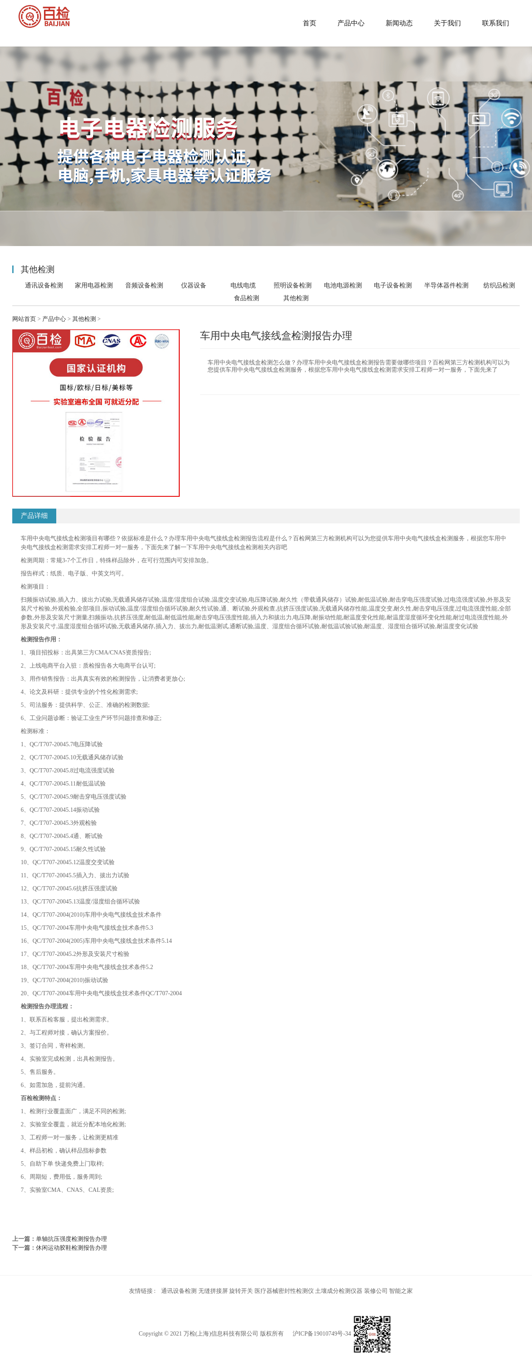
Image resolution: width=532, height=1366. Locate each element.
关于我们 (447, 23)
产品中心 (351, 23)
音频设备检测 (144, 285)
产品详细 (34, 515)
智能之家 (401, 1291)
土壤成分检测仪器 (338, 1291)
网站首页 (24, 319)
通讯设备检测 (44, 285)
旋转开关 (241, 1291)
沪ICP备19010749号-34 (322, 1333)
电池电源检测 (343, 285)
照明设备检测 (293, 285)
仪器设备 (193, 285)
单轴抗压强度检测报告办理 (71, 1239)
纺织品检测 (499, 285)
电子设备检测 (393, 285)
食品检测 (246, 297)
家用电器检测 (94, 285)
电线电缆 (243, 285)
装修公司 (376, 1291)
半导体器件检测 (446, 285)
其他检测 (296, 298)
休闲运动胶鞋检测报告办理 (71, 1248)
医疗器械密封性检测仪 (284, 1291)
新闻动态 (399, 23)
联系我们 (495, 23)
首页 (309, 23)
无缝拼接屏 (213, 1291)
